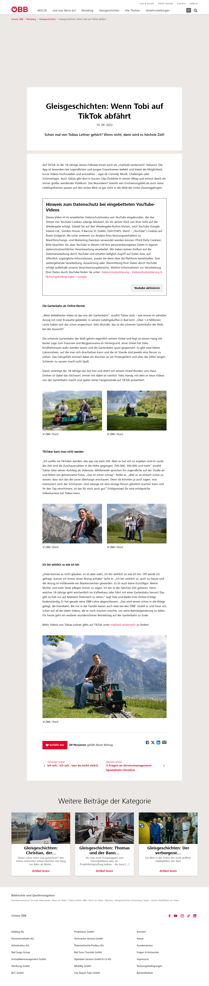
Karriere (181, 3)
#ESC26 (42, 10)
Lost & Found (147, 3)
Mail (164, 742)
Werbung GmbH (20, 966)
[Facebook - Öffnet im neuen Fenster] (169, 916)
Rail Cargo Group (20, 952)
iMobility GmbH (82, 966)
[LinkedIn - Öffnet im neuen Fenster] (195, 916)
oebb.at (194, 3)
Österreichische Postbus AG (89, 945)
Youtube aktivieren (147, 288)
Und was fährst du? (64, 10)
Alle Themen (132, 10)
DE (188, 10)
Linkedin (158, 743)
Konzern (141, 931)
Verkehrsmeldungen (157, 10)
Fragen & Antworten (148, 952)
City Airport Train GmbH (87, 973)
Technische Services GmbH (88, 938)
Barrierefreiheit (145, 973)
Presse (140, 938)
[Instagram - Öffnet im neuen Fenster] (182, 916)
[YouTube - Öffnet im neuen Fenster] (175, 916)
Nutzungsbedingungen (149, 966)
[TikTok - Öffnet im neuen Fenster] (188, 916)
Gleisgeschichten (109, 10)
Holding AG (17, 931)
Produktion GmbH (84, 931)
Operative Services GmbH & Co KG (92, 959)
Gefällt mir (55, 745)
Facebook (147, 743)
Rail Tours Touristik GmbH (88, 952)
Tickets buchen (165, 3)
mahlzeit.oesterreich (123, 625)
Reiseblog (87, 10)
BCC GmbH (17, 973)
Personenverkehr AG (22, 938)
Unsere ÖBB (17, 19)
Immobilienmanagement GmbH (28, 959)
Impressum (143, 959)
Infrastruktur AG (20, 945)
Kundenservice (145, 945)
